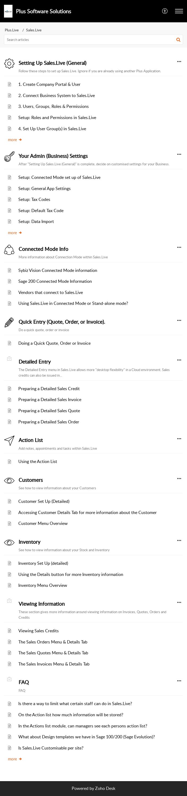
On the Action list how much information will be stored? (70, 715)
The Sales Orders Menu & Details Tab (52, 642)
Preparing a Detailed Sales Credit (49, 388)
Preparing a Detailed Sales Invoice (49, 399)
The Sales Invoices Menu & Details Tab (54, 664)
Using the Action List (37, 461)
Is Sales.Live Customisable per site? (50, 748)
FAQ (24, 682)
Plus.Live (12, 29)
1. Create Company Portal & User (49, 84)
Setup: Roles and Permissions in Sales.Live (57, 117)
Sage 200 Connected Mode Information (55, 281)
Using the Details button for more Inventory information (70, 574)
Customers (31, 480)
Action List (31, 440)
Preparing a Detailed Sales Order (48, 422)
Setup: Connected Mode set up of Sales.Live (59, 177)
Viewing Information (42, 603)
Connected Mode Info (43, 249)
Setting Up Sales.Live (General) (52, 63)
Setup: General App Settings (44, 188)
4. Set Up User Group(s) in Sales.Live (52, 129)
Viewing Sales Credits (38, 631)
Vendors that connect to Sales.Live (50, 292)
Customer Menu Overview (43, 523)
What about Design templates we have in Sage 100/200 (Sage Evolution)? (86, 737)
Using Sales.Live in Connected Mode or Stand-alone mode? (73, 303)
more (15, 139)
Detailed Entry (35, 361)
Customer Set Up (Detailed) (43, 501)
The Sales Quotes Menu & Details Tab (53, 653)
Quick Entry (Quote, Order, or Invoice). (62, 321)
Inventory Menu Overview (42, 585)
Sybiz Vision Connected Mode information (57, 270)
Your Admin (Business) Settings (53, 156)
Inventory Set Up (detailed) (43, 563)
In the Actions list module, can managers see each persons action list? (82, 726)
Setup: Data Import (36, 221)
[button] (165, 11)
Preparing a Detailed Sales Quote (49, 411)
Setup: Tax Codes (34, 199)
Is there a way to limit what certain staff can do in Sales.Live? (75, 703)
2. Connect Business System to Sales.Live (56, 95)
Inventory (29, 541)
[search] (93, 40)
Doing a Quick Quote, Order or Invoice (54, 343)
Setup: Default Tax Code (40, 210)
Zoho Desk (105, 788)
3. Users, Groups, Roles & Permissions (53, 106)
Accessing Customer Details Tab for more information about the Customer (87, 512)
